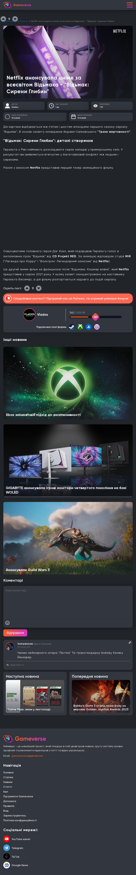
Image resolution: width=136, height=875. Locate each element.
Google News (15, 865)
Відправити (15, 633)
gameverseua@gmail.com (27, 755)
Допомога (9, 801)
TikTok (11, 856)
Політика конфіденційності (20, 820)
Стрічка (8, 777)
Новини (24, 21)
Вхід (5, 810)
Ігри (5, 791)
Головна (8, 772)
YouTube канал (16, 839)
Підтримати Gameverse (18, 796)
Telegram (13, 848)
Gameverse (9, 21)
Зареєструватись (14, 815)
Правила (8, 806)
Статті (7, 786)
